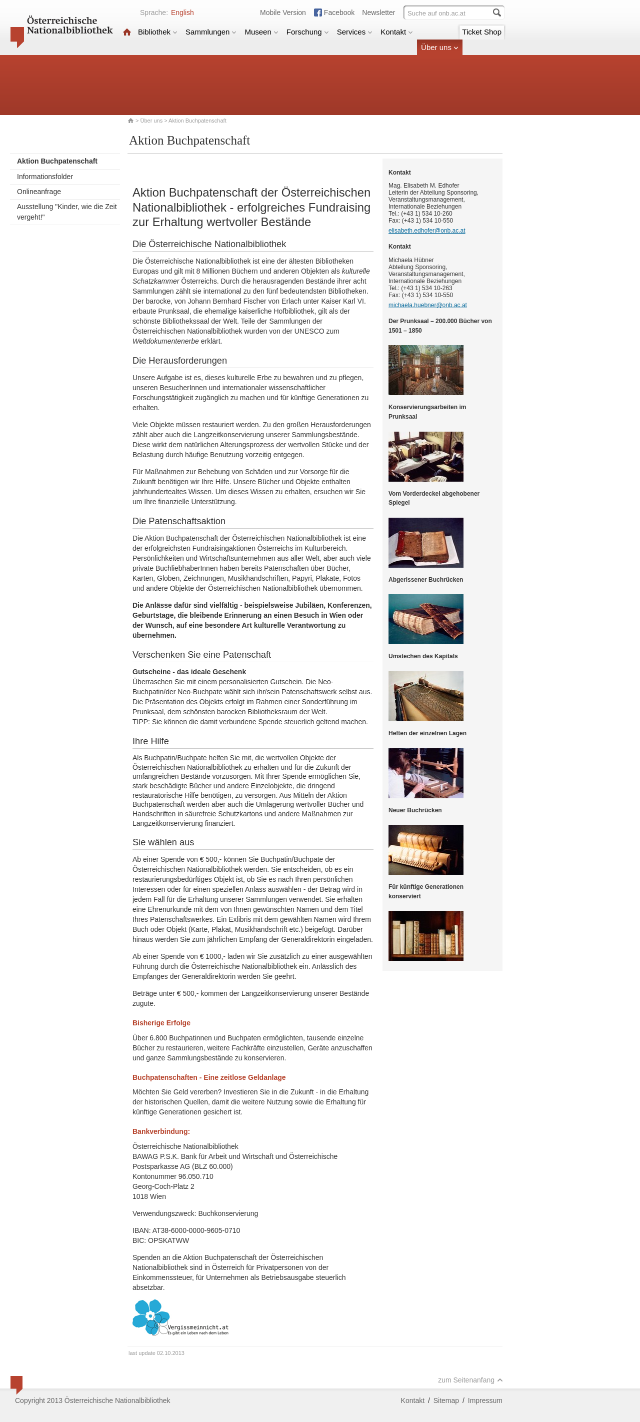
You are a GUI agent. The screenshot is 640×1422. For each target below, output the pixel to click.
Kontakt (396, 32)
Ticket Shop (482, 32)
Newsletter (378, 13)
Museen (261, 32)
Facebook (339, 13)
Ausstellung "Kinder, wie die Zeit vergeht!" (67, 212)
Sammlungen (211, 32)
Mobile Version (283, 13)
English (182, 13)
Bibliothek (158, 32)
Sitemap (446, 1400)
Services (355, 32)
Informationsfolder (45, 177)
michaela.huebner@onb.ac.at (427, 305)
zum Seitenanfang (470, 1380)
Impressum (485, 1400)
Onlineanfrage (39, 192)
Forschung (307, 32)
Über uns (439, 47)
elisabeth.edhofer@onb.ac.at (427, 230)
